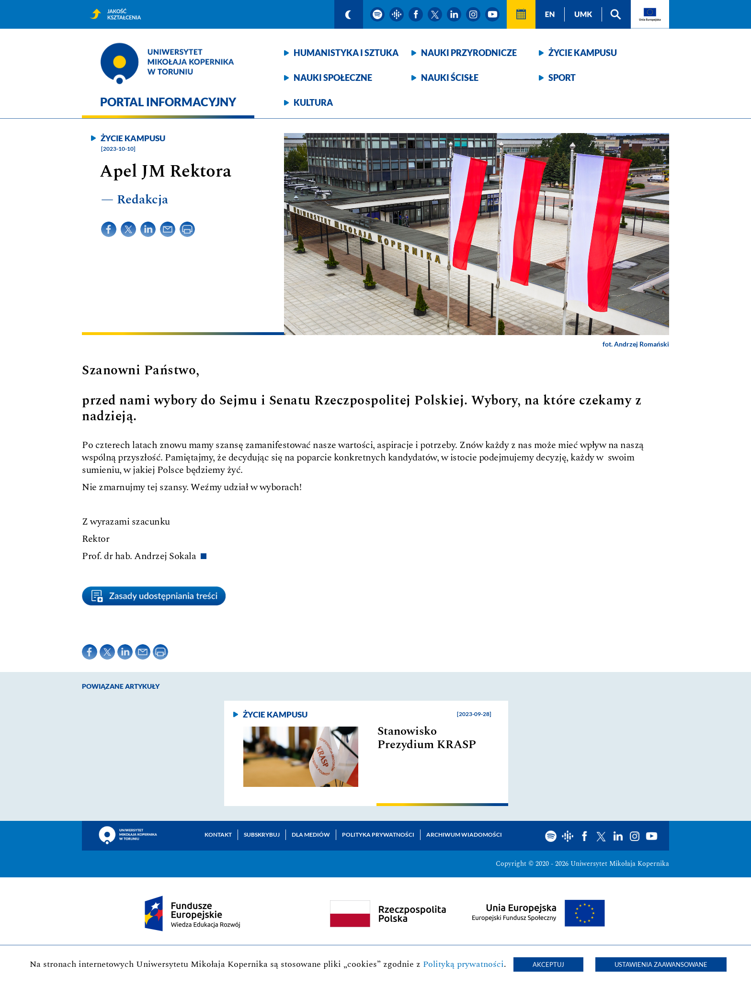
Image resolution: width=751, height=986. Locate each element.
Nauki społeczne (333, 77)
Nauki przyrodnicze (469, 52)
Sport (562, 77)
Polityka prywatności (378, 834)
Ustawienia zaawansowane (660, 964)
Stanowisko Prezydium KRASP (426, 738)
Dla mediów (311, 834)
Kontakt (218, 834)
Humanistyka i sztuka (346, 52)
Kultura (313, 102)
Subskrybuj (262, 834)
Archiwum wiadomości (464, 834)
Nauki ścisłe (449, 77)
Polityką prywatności (463, 964)
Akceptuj (548, 964)
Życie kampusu (582, 52)
